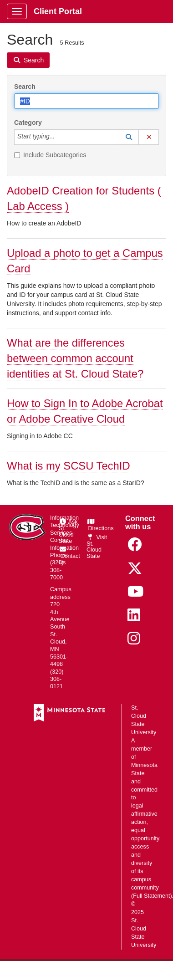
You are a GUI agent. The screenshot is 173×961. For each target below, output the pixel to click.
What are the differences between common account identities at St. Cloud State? (75, 358)
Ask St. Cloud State (68, 531)
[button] (129, 137)
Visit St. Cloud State (96, 547)
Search (25, 86)
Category (28, 122)
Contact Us (69, 556)
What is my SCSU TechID (68, 466)
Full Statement (151, 896)
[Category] (60, 137)
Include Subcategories (50, 154)
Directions (100, 525)
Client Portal (58, 11)
